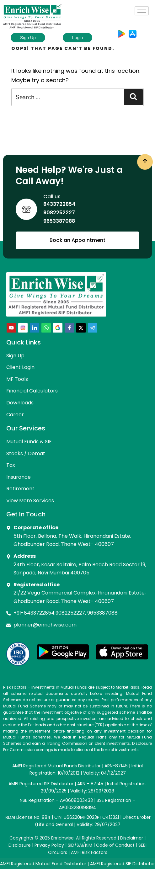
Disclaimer (131, 838)
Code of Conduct (115, 845)
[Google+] (57, 328)
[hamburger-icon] (142, 10)
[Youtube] (11, 328)
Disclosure (19, 845)
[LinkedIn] (34, 328)
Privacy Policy (49, 845)
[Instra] (23, 328)
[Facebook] (69, 328)
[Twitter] (81, 328)
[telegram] (92, 328)
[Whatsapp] (46, 328)
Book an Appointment (77, 240)
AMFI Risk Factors (89, 852)
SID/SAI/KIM (80, 845)
